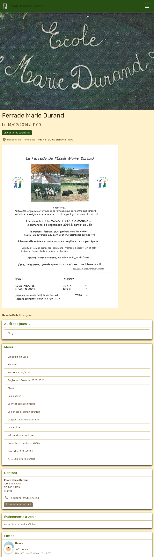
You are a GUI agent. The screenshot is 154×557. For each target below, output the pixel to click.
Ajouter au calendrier (17, 132)
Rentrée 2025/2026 (19, 372)
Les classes (14, 396)
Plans (11, 388)
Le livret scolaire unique (21, 404)
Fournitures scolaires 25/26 (24, 443)
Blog (10, 333)
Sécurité (12, 364)
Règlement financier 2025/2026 (26, 380)
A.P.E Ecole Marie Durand (21, 459)
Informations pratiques (21, 435)
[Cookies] (8, 549)
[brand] (23, 6)
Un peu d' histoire (18, 356)
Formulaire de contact (18, 504)
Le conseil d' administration (24, 412)
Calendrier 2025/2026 (20, 451)
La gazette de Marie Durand (23, 419)
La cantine (14, 427)
